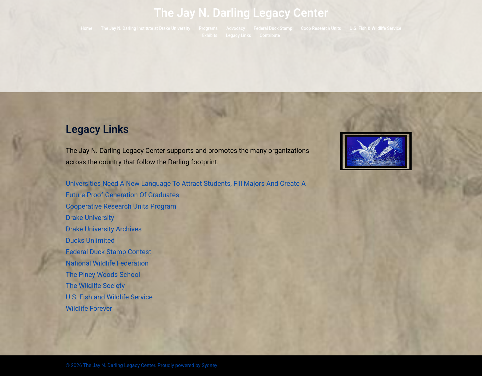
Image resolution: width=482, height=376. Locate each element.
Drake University (90, 218)
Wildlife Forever (89, 308)
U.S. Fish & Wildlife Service (375, 28)
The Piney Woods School (103, 274)
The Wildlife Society (95, 286)
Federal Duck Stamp (273, 28)
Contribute (270, 35)
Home (87, 28)
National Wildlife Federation (107, 263)
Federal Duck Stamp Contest (108, 252)
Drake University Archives (104, 229)
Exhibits (209, 35)
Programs (208, 28)
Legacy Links (238, 35)
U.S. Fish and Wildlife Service (109, 297)
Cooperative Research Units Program (121, 206)
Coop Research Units (321, 28)
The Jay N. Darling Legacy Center (241, 13)
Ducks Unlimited (90, 240)
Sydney (209, 365)
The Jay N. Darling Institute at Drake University (145, 28)
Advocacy (235, 28)
